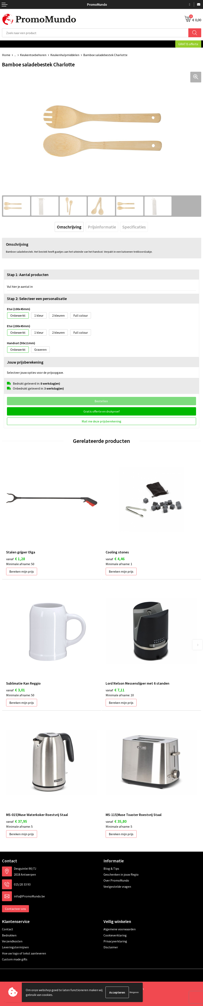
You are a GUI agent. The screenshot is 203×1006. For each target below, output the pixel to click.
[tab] (69, 227)
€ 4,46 (115, 558)
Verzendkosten (12, 941)
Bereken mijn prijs (21, 571)
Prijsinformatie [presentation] (102, 227)
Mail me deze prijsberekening (101, 421)
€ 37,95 (16, 821)
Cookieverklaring (115, 935)
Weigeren (134, 992)
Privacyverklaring (115, 941)
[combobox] (95, 32)
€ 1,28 (15, 558)
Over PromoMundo (116, 880)
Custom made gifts (14, 959)
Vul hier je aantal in (20, 287)
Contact (7, 929)
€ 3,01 (15, 689)
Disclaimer (110, 947)
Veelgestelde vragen (117, 886)
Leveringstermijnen (15, 947)
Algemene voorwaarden (119, 929)
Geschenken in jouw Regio (121, 874)
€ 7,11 (115, 689)
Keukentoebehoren (33, 55)
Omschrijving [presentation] (69, 227)
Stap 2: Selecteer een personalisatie (37, 298)
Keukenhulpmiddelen (64, 55)
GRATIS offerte (188, 44)
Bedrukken (9, 935)
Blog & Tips (111, 868)
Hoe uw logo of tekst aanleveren (24, 953)
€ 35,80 (116, 821)
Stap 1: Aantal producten (28, 274)
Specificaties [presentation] (134, 227)
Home (6, 55)
